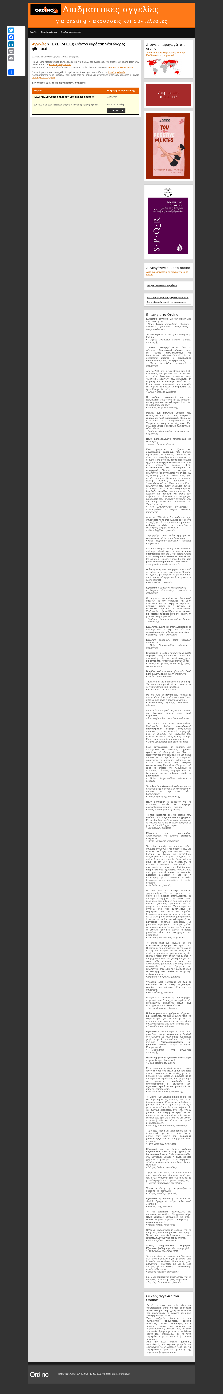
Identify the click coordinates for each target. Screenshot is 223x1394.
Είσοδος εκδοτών (49, 32)
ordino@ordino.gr (121, 1374)
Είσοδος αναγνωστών (71, 32)
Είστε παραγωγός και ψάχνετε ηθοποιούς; (168, 297)
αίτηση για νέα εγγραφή (121, 67)
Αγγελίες (33, 32)
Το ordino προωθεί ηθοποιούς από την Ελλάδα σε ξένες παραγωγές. (165, 54)
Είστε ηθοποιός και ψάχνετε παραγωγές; (167, 302)
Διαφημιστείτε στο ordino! (168, 95)
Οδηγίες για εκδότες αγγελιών (162, 285)
